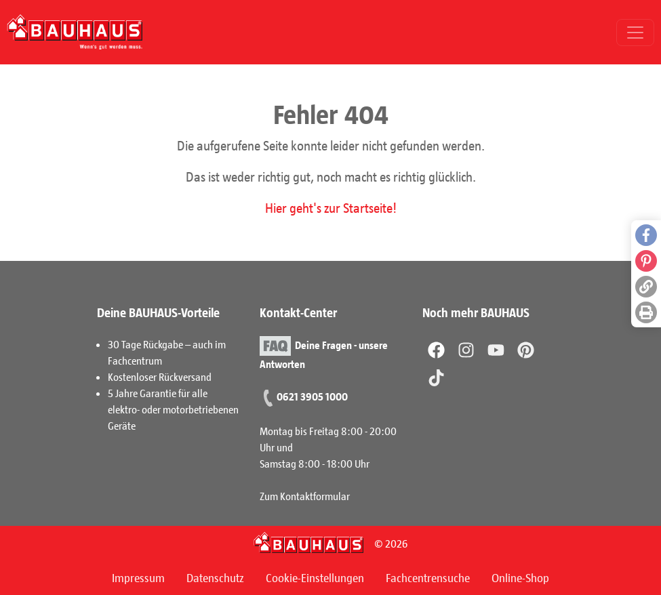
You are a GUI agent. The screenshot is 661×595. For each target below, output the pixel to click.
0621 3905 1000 (312, 396)
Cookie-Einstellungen (315, 577)
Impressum (138, 577)
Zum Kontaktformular (305, 495)
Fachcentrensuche (428, 577)
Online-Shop (520, 577)
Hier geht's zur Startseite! (331, 207)
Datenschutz (215, 577)
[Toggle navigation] (635, 32)
